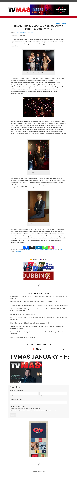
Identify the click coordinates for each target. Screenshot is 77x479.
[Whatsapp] (45, 247)
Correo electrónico (16, 399)
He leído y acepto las (26, 408)
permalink (18, 251)
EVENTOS (27, 249)
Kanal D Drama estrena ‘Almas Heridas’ (22, 314)
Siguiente (64, 23)
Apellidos (41, 396)
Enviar (12, 415)
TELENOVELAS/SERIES (38, 249)
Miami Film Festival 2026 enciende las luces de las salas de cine (30, 323)
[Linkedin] (38, 247)
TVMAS (31, 32)
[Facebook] (26, 247)
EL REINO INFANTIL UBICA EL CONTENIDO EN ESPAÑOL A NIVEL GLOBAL (34, 301)
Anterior (57, 23)
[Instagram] (51, 247)
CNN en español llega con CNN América (22, 337)
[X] (32, 247)
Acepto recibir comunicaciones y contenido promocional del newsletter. (34, 411)
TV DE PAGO (54, 249)
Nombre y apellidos (17, 390)
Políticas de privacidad (33, 408)
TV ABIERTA (48, 249)
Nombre (12, 396)
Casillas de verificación (17, 406)
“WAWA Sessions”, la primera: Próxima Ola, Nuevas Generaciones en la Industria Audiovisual (39, 305)
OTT (31, 249)
